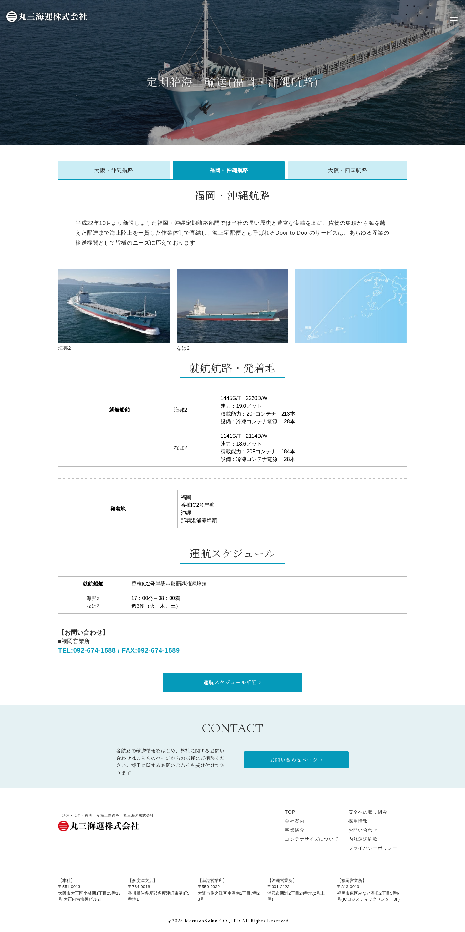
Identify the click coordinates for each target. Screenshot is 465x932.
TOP (290, 812)
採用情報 (358, 821)
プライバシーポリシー (372, 848)
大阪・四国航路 (347, 170)
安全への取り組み (368, 812)
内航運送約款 (363, 839)
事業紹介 (294, 830)
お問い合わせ (363, 830)
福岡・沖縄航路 (229, 170)
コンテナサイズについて (311, 839)
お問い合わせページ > (296, 759)
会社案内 (294, 821)
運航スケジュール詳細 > (232, 682)
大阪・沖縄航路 (113, 170)
